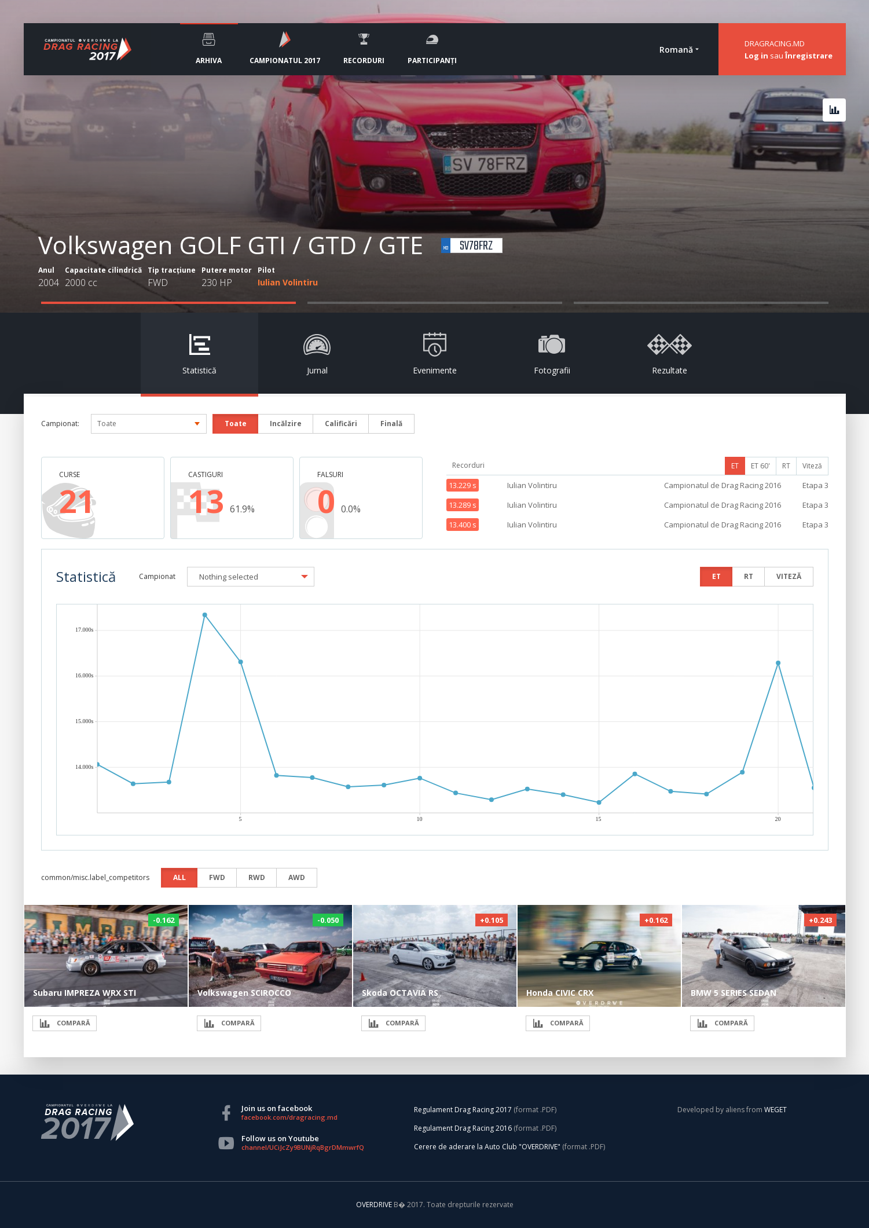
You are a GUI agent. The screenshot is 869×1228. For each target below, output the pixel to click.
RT (786, 466)
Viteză (812, 466)
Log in (756, 55)
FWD (217, 877)
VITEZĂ (788, 576)
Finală (391, 423)
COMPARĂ (64, 1023)
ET (735, 466)
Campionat (157, 576)
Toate (236, 423)
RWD (256, 877)
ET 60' (760, 466)
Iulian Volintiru (288, 282)
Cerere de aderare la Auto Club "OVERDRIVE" (487, 1147)
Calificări (341, 423)
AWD (296, 877)
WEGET (775, 1110)
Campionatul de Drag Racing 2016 (722, 485)
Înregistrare (809, 55)
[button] (250, 576)
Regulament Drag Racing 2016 (463, 1128)
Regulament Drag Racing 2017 (463, 1110)
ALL (179, 877)
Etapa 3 (815, 485)
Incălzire (286, 423)
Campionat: (60, 423)
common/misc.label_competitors (95, 877)
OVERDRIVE (375, 1204)
